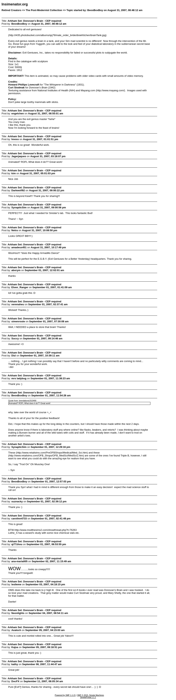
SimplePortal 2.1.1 (88, 697)
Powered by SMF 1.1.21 (65, 695)
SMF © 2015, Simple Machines (90, 695)
